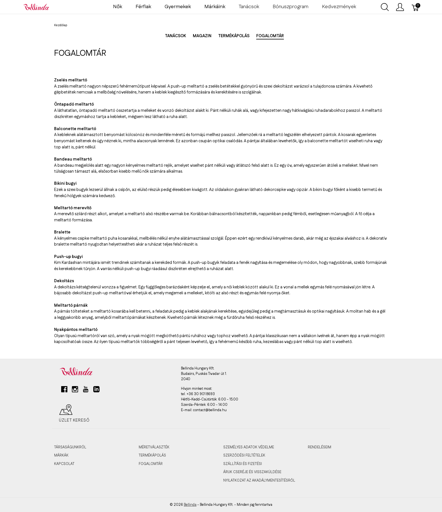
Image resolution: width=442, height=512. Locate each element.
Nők (117, 6)
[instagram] (75, 391)
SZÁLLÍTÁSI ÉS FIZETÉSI (242, 463)
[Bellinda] (36, 7)
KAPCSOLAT (64, 463)
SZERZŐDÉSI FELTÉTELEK (244, 455)
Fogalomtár (270, 36)
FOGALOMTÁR (151, 463)
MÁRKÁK (61, 455)
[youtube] (85, 391)
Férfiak (143, 6)
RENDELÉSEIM (319, 447)
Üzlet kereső (74, 413)
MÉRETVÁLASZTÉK (154, 447)
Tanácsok (249, 6)
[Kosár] (415, 7)
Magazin (202, 36)
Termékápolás (233, 36)
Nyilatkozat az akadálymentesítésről (259, 480)
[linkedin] (96, 391)
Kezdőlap (60, 25)
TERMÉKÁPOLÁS (152, 455)
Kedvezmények (339, 6)
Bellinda (190, 504)
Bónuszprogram (290, 6)
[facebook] (64, 391)
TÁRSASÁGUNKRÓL (70, 447)
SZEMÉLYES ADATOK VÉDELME (248, 447)
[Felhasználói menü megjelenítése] (400, 7)
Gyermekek (178, 6)
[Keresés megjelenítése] (385, 7)
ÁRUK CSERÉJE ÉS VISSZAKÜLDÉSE (252, 472)
